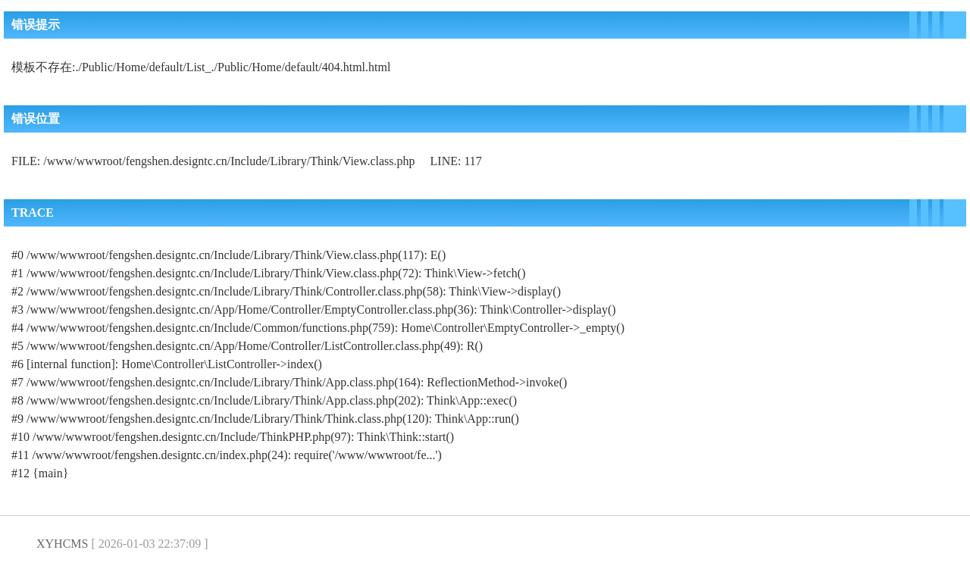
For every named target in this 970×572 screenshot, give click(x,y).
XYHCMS (62, 543)
